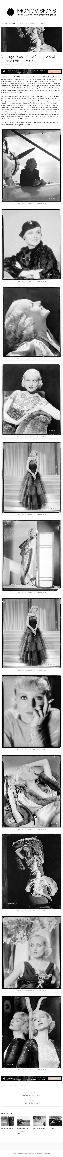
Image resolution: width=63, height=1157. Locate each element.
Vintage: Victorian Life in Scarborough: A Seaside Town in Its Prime (23, 1130)
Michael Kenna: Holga (31, 1095)
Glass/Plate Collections (14, 65)
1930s (13, 23)
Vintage (8, 23)
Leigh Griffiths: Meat (31, 1103)
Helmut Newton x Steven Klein (53, 1129)
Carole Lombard (9, 1085)
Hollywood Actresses (21, 1085)
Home (3, 23)
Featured (15, 1085)
